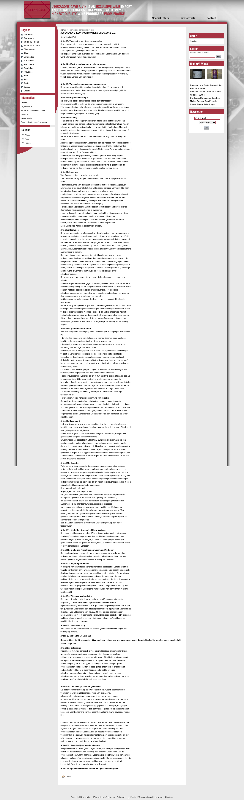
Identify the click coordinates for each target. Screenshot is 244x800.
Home (63, 30)
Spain (26, 83)
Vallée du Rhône (31, 42)
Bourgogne (29, 38)
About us (25, 114)
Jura (26, 75)
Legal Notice (26, 106)
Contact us (110, 797)
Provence (28, 72)
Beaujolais (29, 68)
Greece (27, 87)
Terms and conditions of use (33, 110)
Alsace (27, 53)
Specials (74, 797)
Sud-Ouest (29, 61)
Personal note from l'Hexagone (34, 122)
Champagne (29, 49)
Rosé (27, 139)
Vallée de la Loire (32, 45)
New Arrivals (26, 118)
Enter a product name (199, 53)
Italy (26, 79)
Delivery (24, 102)
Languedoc (29, 57)
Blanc (27, 135)
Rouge (28, 143)
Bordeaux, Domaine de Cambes (205, 98)
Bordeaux (28, 34)
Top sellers (99, 797)
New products (86, 797)
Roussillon (29, 64)
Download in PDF (68, 37)
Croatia (27, 91)
